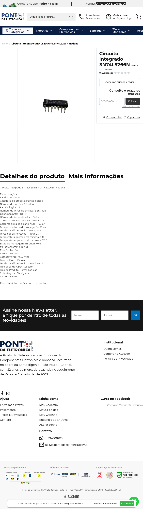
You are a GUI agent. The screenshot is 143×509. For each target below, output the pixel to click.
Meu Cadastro (48, 405)
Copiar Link (133, 117)
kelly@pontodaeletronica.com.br (66, 444)
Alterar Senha (48, 424)
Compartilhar (114, 117)
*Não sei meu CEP (131, 106)
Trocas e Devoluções (13, 414)
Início (4, 43)
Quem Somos (112, 348)
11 (53, 438)
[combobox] (51, 17)
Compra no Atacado (116, 353)
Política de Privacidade (118, 358)
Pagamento (8, 409)
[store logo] (12, 17)
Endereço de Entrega (53, 419)
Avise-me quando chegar (119, 82)
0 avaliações (106, 72)
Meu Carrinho (48, 414)
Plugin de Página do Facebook (125, 405)
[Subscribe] (135, 315)
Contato (5, 419)
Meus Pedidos (48, 409)
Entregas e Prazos (12, 405)
